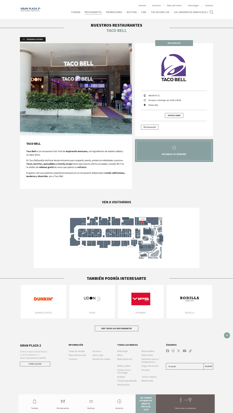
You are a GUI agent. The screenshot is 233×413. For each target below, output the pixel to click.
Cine (143, 12)
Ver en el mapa (174, 115)
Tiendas (75, 12)
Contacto (209, 5)
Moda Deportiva (124, 359)
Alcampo (121, 376)
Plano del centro (174, 5)
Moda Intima (147, 355)
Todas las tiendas (77, 351)
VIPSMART (140, 312)
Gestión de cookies (102, 359)
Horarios (142, 5)
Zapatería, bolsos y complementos (150, 360)
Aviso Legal (98, 355)
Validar (208, 366)
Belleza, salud (123, 366)
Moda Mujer (122, 351)
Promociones (114, 12)
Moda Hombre (147, 351)
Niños (120, 355)
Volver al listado (34, 39)
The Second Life (160, 12)
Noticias (132, 12)
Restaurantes (93, 12)
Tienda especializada (127, 380)
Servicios (156, 5)
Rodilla (189, 312)
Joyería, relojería (149, 376)
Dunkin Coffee (43, 312)
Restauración (149, 127)
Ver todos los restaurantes (116, 328)
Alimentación (147, 380)
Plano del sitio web (77, 355)
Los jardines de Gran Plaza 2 (191, 12)
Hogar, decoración (149, 366)
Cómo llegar (193, 5)
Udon (92, 312)
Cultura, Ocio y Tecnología (124, 371)
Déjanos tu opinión (174, 150)
